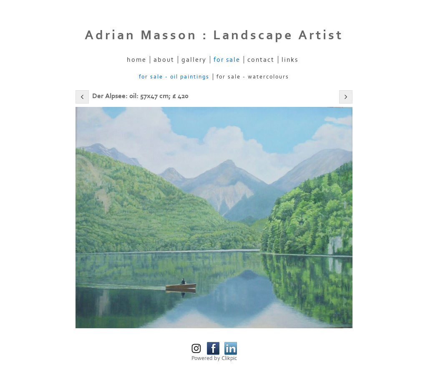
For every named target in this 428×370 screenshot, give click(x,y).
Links (290, 59)
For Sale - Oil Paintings (174, 76)
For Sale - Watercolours (253, 76)
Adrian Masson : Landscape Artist (214, 35)
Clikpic (229, 358)
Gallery (193, 59)
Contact (260, 59)
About (164, 59)
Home (136, 59)
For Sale (227, 59)
